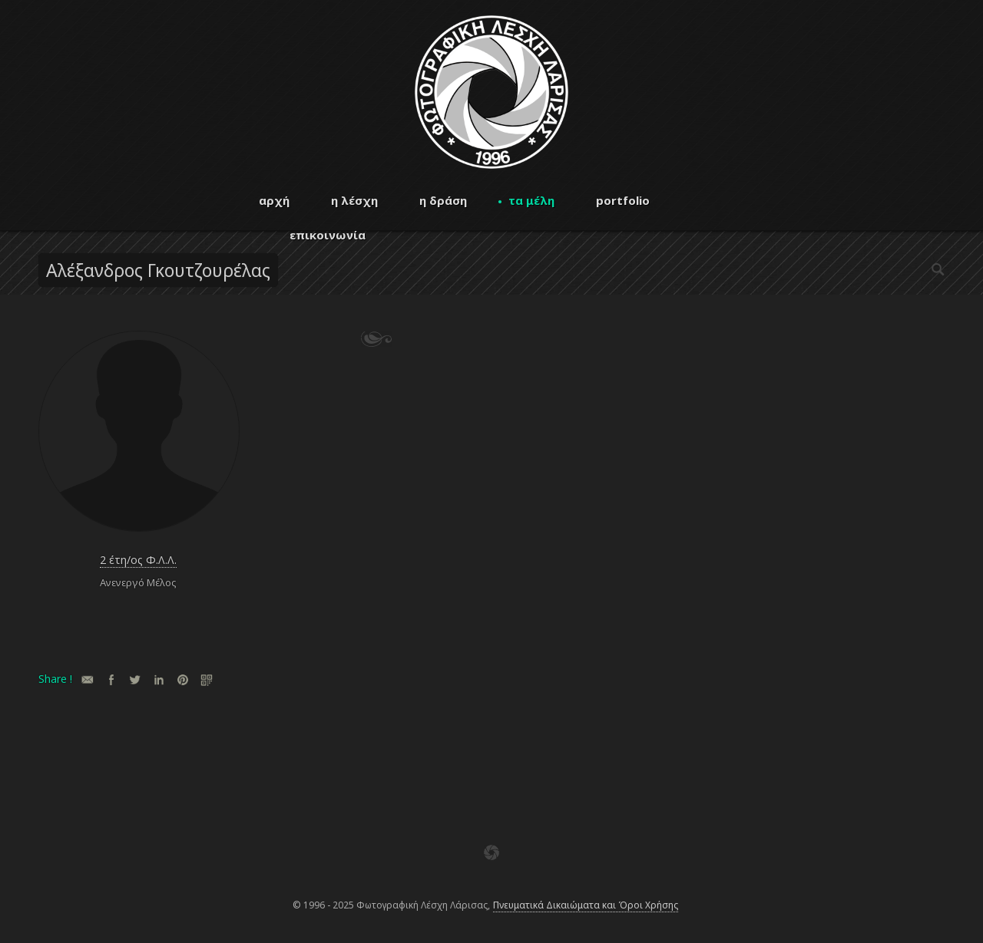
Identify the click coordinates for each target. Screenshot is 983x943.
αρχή (274, 200)
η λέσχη (354, 200)
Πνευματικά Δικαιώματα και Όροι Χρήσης (585, 905)
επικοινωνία (328, 234)
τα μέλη (531, 200)
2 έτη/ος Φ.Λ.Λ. (138, 559)
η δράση (443, 200)
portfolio (623, 200)
